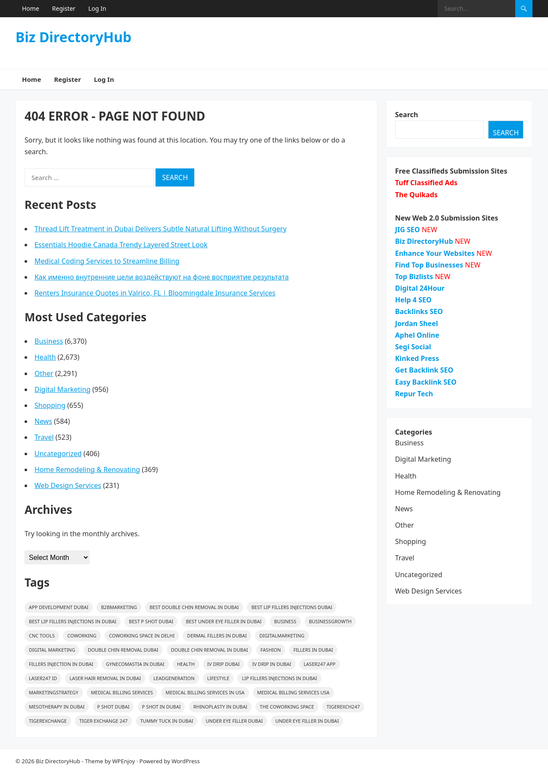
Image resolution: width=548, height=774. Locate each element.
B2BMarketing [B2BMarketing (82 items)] (119, 607)
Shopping (49, 405)
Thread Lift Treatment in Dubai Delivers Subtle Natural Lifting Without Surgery (160, 228)
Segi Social (413, 346)
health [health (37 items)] (186, 664)
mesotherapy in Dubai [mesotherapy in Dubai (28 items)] (56, 706)
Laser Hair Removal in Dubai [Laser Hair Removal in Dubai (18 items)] (104, 678)
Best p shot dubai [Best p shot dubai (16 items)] (151, 621)
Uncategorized (58, 453)
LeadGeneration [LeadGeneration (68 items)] (173, 678)
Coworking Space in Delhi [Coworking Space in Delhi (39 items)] (141, 635)
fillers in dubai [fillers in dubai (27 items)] (313, 650)
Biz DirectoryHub (73, 37)
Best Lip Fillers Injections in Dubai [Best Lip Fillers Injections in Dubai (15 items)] (72, 621)
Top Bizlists (414, 276)
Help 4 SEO (413, 300)
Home (30, 8)
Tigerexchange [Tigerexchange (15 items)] (48, 721)
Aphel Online (417, 335)
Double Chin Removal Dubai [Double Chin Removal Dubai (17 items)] (123, 650)
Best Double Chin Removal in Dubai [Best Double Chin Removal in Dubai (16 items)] (194, 607)
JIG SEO (407, 229)
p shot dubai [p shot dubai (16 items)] (113, 706)
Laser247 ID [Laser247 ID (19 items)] (43, 678)
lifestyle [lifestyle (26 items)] (218, 678)
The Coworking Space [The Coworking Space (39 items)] (287, 706)
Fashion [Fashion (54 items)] (271, 650)
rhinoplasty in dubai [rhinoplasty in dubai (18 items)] (220, 706)
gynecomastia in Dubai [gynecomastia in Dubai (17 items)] (135, 664)
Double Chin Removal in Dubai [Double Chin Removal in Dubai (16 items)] (209, 650)
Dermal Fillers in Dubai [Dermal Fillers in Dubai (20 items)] (216, 635)
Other (43, 373)
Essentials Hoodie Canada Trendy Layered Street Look (121, 244)
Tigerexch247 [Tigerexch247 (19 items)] (343, 706)
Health (45, 357)
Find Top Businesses (429, 265)
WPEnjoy (123, 761)
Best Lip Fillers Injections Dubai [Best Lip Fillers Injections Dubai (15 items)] (291, 607)
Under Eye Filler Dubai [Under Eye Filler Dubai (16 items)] (234, 721)
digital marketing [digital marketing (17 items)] (52, 650)
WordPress (185, 761)
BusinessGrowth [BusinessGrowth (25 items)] (330, 621)
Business (48, 341)
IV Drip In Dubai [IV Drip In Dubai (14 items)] (271, 664)
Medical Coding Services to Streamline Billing (107, 261)
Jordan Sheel (416, 323)
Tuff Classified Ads (426, 182)
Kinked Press (417, 358)
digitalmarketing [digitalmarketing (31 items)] (282, 635)
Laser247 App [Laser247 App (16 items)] (320, 664)
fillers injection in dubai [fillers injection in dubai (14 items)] (61, 664)
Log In (97, 8)
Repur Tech (414, 393)
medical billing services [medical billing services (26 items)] (122, 692)
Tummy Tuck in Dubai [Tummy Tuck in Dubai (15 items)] (166, 721)
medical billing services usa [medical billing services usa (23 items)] (293, 692)
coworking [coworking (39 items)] (82, 635)
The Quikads (416, 194)
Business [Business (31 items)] (285, 621)
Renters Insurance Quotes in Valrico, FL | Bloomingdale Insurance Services (154, 293)
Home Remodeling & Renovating (87, 469)
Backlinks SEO (419, 311)
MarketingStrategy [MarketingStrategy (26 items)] (53, 692)
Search (406, 114)
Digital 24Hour (420, 288)
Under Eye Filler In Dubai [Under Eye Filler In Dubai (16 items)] (307, 721)
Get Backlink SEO (424, 370)
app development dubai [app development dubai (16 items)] (58, 607)
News (43, 421)
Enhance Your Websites (435, 253)
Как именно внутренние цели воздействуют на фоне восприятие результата (161, 277)
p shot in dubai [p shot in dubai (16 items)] (161, 706)
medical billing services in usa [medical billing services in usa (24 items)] (204, 692)
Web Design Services (67, 485)
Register (63, 8)
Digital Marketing (62, 389)
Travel (44, 437)
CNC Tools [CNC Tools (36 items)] (42, 635)
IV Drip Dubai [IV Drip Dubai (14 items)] (223, 664)
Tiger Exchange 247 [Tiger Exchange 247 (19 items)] (103, 721)
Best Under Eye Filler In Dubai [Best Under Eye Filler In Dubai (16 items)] (224, 621)
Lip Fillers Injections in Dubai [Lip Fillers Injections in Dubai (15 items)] (279, 678)
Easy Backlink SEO (426, 382)
